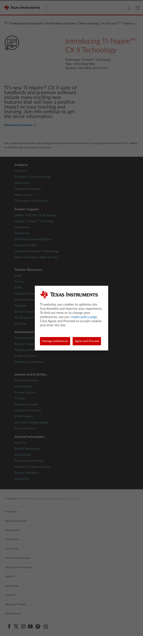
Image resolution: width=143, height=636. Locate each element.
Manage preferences (55, 341)
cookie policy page (83, 317)
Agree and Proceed (87, 341)
